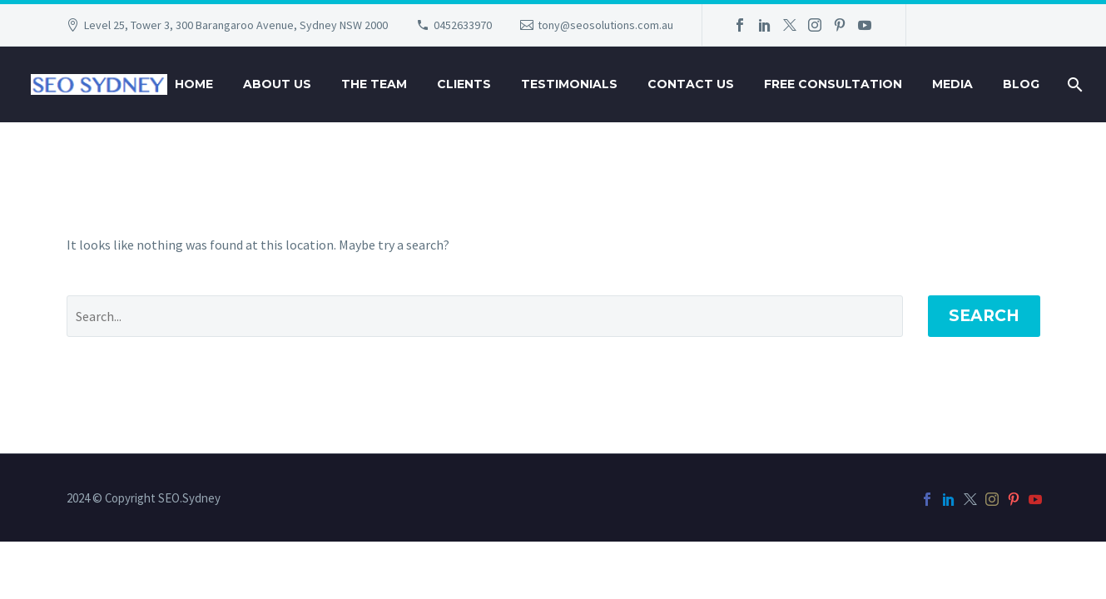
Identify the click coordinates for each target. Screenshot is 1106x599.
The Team (374, 84)
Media (952, 84)
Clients (464, 84)
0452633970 (463, 24)
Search (984, 315)
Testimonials (569, 84)
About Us (277, 84)
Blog (1021, 84)
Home (194, 84)
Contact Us (690, 84)
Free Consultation (833, 84)
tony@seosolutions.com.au (605, 24)
